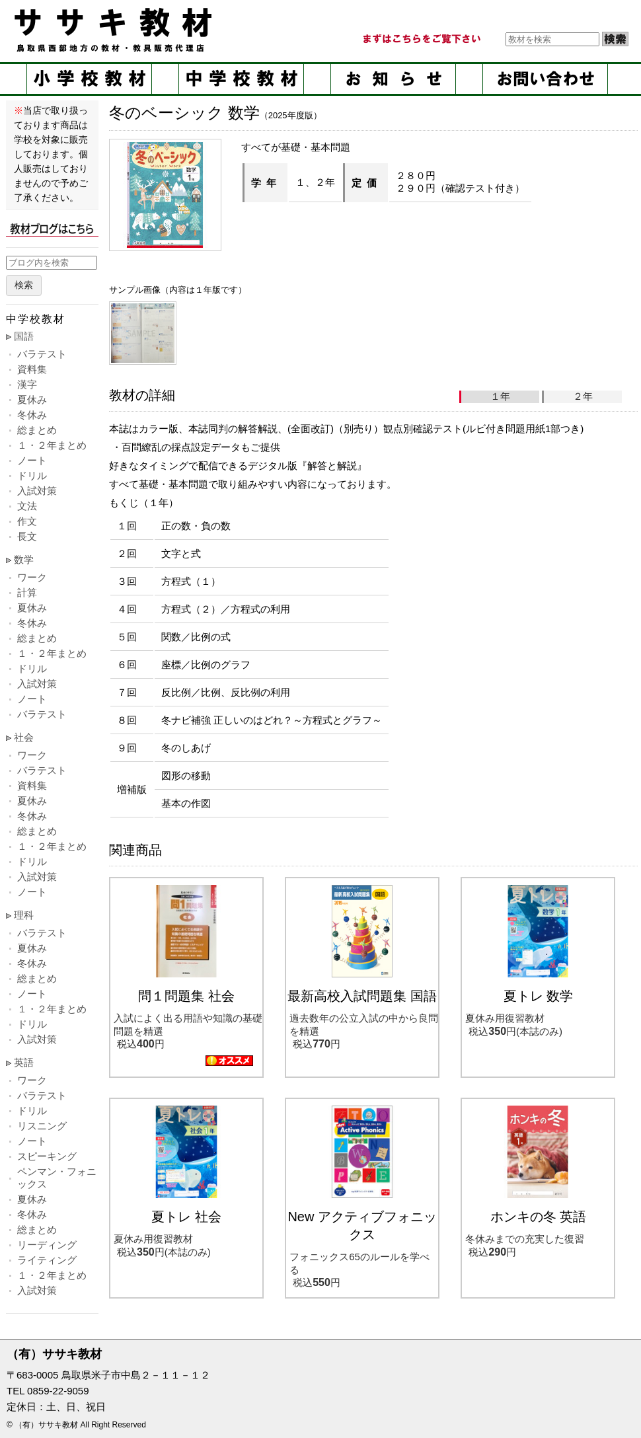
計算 (27, 592)
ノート (32, 460)
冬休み (32, 414)
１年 (500, 396)
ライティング (47, 1260)
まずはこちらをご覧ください (420, 39)
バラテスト (42, 354)
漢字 (27, 384)
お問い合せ (545, 79)
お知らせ (393, 79)
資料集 (32, 369)
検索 (24, 285)
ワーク (32, 577)
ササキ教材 (115, 30)
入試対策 (37, 490)
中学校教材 (241, 79)
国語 (24, 336)
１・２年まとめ (52, 445)
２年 (583, 396)
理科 (24, 915)
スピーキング (47, 1156)
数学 (24, 559)
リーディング (47, 1244)
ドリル (32, 475)
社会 (24, 737)
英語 (24, 1062)
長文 (27, 536)
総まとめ (37, 429)
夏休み (32, 399)
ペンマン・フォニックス (56, 1178)
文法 (27, 505)
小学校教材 (89, 79)
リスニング (42, 1125)
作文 (27, 521)
